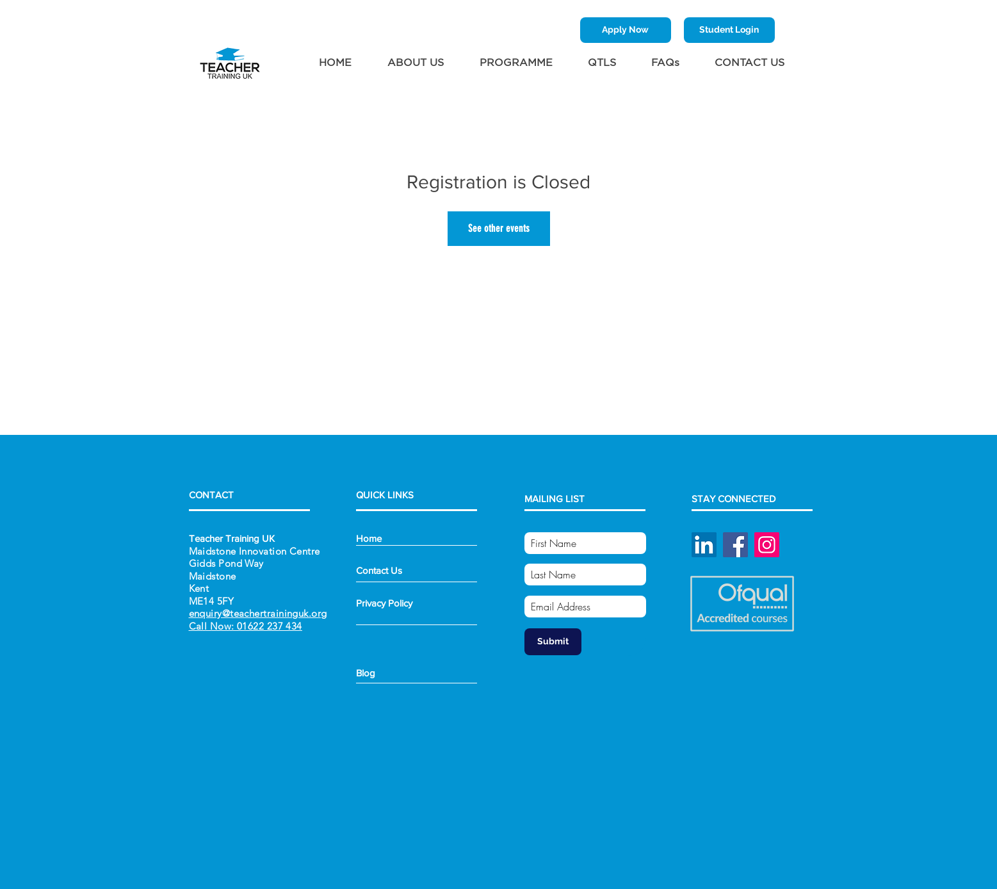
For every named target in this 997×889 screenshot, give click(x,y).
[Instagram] (766, 544)
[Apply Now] (625, 30)
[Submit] (552, 641)
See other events (499, 228)
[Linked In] (704, 544)
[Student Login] (729, 30)
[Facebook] (735, 544)
